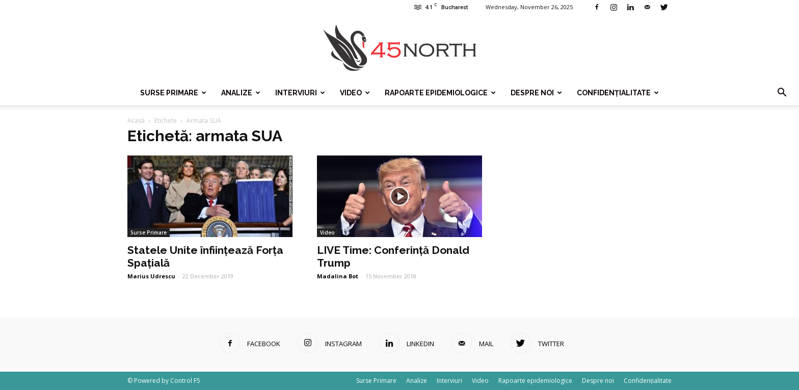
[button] (781, 93)
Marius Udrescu (151, 276)
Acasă (136, 120)
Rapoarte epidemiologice (440, 93)
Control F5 (185, 380)
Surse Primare (173, 93)
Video (355, 93)
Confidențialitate (618, 93)
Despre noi (536, 93)
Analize (240, 93)
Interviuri (300, 93)
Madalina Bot (337, 276)
